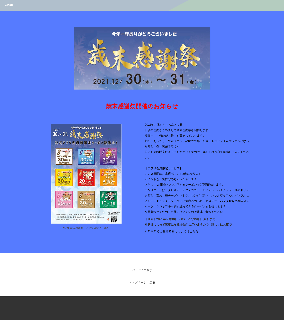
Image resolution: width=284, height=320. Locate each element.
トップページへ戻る (142, 282)
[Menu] (9, 5)
